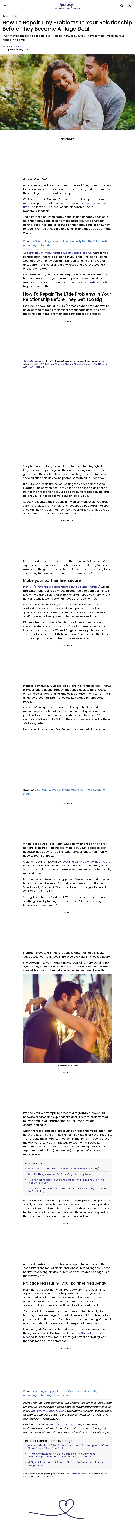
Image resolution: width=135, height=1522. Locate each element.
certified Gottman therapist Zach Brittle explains (59, 253)
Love (15, 16)
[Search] (121, 5)
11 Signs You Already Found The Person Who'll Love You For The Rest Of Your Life (66, 1181)
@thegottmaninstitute (34, 360)
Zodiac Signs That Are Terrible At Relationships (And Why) (64, 1168)
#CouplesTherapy (82, 364)
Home (5, 16)
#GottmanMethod (63, 364)
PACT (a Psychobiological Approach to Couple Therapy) (63, 587)
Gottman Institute (12, 46)
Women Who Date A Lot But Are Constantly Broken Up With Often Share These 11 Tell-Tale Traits (68, 1447)
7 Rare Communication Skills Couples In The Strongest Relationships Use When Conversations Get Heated (61, 1455)
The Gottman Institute (77, 1473)
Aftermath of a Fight (94, 282)
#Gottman (48, 364)
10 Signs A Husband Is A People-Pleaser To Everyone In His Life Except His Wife (66, 1463)
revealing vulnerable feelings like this (85, 861)
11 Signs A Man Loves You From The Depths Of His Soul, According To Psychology (68, 1190)
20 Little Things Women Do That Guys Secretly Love (59, 1174)
